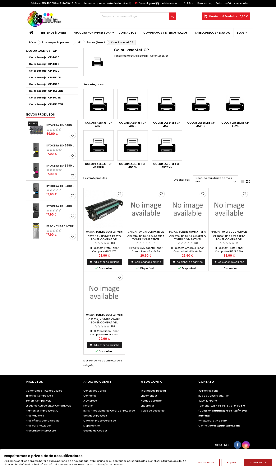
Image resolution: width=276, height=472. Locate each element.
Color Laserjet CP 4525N (45, 97)
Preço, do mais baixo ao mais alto (216, 180)
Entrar (219, 3)
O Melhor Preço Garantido (99, 420)
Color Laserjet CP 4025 (44, 64)
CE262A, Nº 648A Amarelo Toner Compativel (187, 237)
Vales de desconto (153, 410)
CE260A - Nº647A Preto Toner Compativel (104, 237)
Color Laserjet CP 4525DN (46, 91)
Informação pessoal (153, 391)
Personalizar (206, 462)
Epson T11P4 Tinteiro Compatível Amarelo (61, 226)
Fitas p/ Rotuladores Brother (43, 420)
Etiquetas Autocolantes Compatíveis (48, 406)
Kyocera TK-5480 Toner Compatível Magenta (61, 165)
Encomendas (149, 396)
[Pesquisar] (138, 16)
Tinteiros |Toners (53, 33)
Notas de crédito (151, 401)
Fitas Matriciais (35, 415)
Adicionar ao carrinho (104, 262)
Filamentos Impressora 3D (42, 410)
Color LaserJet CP (41, 51)
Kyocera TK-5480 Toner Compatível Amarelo (61, 145)
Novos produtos (40, 114)
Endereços (147, 406)
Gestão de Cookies (95, 430)
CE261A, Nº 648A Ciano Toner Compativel (104, 320)
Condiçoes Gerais (94, 391)
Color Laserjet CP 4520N (45, 77)
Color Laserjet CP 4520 (44, 71)
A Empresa (90, 401)
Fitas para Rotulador (38, 425)
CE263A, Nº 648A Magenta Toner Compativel (145, 237)
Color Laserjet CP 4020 (44, 57)
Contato (206, 381)
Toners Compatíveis (38, 401)
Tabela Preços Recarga (212, 33)
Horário (88, 406)
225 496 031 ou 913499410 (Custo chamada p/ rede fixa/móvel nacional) (86, 3)
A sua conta (151, 381)
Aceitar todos (258, 462)
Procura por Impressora (92, 33)
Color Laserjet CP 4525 (44, 84)
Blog (241, 33)
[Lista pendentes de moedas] (189, 3)
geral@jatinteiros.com (163, 3)
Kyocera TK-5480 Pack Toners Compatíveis (61, 125)
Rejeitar (232, 462)
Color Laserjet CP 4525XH (46, 104)
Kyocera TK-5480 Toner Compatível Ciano (61, 186)
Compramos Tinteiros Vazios (165, 33)
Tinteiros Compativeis (39, 396)
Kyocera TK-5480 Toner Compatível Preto (61, 206)
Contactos (127, 33)
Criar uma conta (237, 3)
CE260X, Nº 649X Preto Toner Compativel (229, 237)
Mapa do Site (91, 425)
